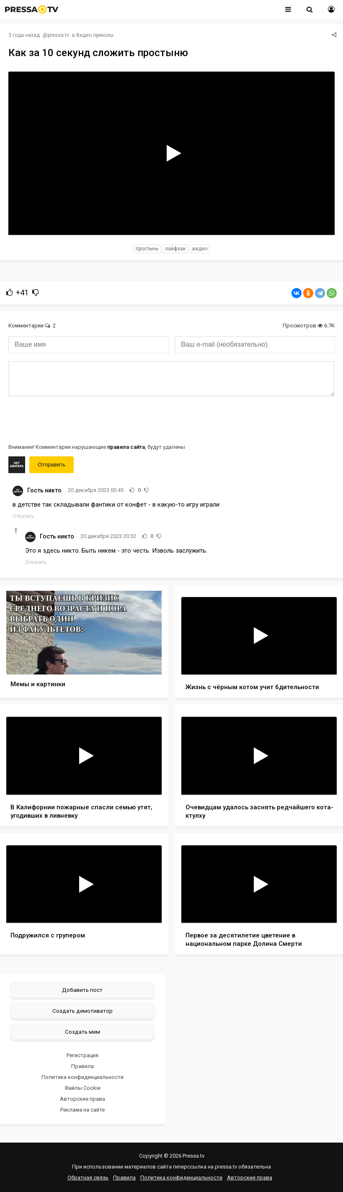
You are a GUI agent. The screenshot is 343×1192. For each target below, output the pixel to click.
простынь (147, 249)
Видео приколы (94, 35)
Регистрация (82, 1055)
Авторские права (82, 1099)
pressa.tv (58, 35)
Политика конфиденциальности (82, 1077)
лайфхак (175, 249)
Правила (82, 1066)
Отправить (51, 464)
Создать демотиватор (82, 1010)
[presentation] (72, 419)
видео (199, 249)
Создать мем (82, 1031)
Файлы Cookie (82, 1088)
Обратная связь (87, 1177)
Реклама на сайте (82, 1110)
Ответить (23, 516)
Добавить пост (82, 989)
